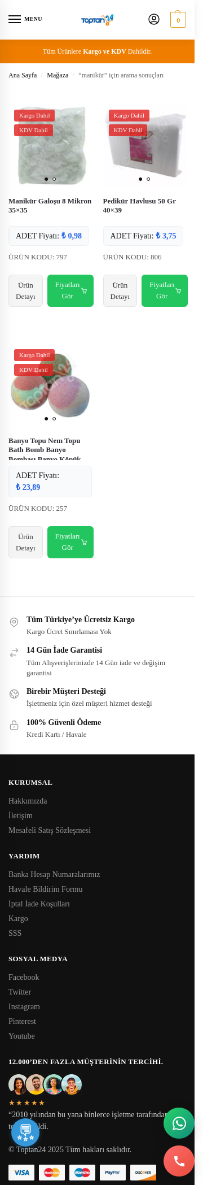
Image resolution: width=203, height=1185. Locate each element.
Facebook (23, 977)
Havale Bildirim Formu (45, 889)
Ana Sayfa (22, 75)
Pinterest (22, 1021)
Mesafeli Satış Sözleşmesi (49, 830)
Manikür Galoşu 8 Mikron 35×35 (49, 206)
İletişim (20, 815)
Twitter (19, 992)
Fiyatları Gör (71, 290)
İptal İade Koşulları (39, 904)
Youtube (21, 1036)
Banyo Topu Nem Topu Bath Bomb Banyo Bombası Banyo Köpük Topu (44, 455)
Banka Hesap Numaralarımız (54, 874)
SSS (14, 933)
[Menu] (25, 19)
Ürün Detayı (26, 291)
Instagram (24, 1006)
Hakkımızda (27, 801)
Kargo (18, 918)
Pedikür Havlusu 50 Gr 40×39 (139, 206)
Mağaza (57, 75)
